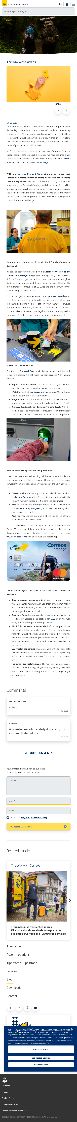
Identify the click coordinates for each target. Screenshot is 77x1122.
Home (8, 21)
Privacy (5, 1092)
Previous (7, 900)
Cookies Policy (8, 1098)
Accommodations (18, 954)
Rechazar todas (41, 1049)
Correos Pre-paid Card (30, 174)
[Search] (38, 11)
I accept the (28, 817)
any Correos (25, 497)
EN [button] (60, 3)
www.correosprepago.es (47, 296)
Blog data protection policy (34, 817)
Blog (16, 21)
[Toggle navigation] (73, 3)
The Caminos (15, 946)
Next (70, 900)
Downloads (14, 987)
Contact (12, 996)
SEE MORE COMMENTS (38, 753)
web (35, 634)
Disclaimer (6, 1086)
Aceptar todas (41, 1064)
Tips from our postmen (22, 963)
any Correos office (39, 392)
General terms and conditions (14, 1111)
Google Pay (29, 667)
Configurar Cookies (10, 1104)
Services (12, 971)
